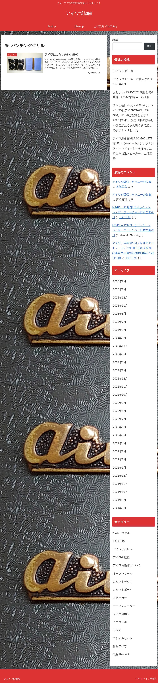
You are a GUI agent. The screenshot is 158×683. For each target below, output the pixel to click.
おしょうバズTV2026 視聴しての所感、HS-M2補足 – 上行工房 (133, 95)
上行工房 (121, 186)
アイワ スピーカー (124, 71)
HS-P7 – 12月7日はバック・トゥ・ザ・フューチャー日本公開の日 (133, 212)
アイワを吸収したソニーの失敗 (131, 181)
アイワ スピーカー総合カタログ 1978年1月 (133, 82)
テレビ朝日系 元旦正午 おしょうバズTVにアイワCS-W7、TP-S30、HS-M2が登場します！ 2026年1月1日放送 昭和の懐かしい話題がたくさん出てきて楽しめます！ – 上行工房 (133, 118)
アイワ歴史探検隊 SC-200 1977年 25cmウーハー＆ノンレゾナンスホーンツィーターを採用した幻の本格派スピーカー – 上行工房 (133, 148)
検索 (115, 40)
